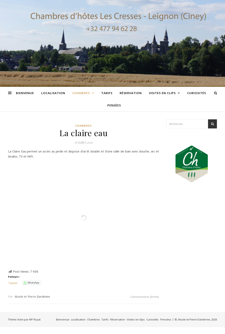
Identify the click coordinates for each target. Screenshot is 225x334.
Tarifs (106, 93)
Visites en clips (162, 93)
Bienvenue (25, 93)
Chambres (81, 93)
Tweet (12, 282)
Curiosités (196, 93)
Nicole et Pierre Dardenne (32, 296)
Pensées (114, 105)
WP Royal (34, 319)
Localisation (53, 93)
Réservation (131, 93)
